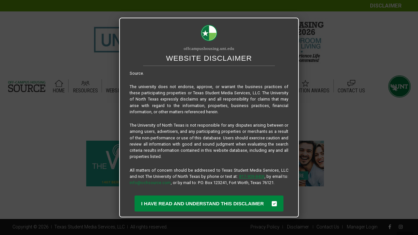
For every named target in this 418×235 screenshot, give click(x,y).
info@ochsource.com (150, 182)
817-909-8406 (252, 176)
